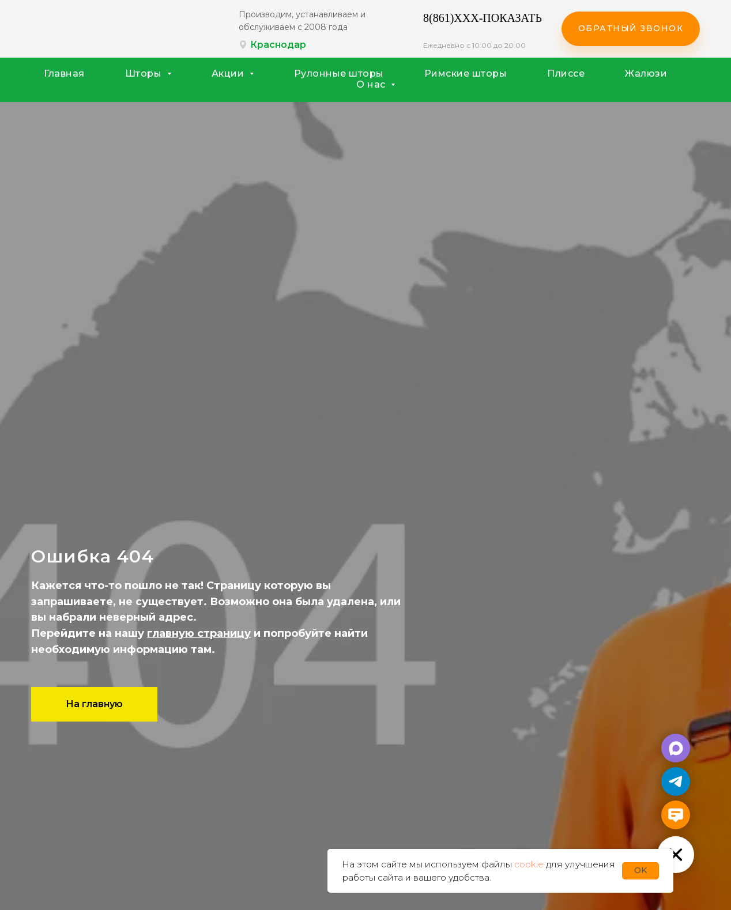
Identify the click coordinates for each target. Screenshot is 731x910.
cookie (529, 864)
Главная (64, 73)
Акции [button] (229, 73)
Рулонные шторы (339, 73)
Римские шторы (465, 73)
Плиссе (566, 73)
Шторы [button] (144, 73)
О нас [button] (372, 84)
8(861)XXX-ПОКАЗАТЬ (482, 18)
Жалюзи (646, 73)
